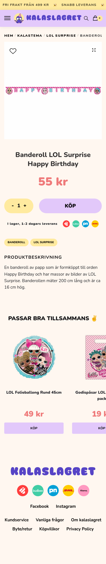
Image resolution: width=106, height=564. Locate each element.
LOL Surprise (61, 35)
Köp (70, 205)
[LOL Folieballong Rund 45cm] (34, 357)
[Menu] (12, 18)
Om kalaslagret (86, 520)
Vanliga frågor (50, 520)
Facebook (39, 506)
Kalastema (29, 35)
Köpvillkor (49, 529)
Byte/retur (22, 529)
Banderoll (16, 242)
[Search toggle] (86, 18)
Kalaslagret (54, 18)
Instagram (66, 506)
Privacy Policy (80, 529)
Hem (8, 35)
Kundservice (17, 520)
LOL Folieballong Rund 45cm (34, 392)
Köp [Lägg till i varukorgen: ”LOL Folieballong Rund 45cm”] (34, 428)
